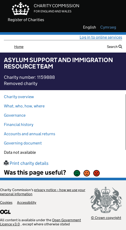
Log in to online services (101, 37)
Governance (15, 115)
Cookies (6, 202)
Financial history (18, 124)
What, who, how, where (24, 106)
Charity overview (19, 96)
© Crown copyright (106, 217)
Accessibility (26, 202)
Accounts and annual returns (29, 133)
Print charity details (26, 163)
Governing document (23, 143)
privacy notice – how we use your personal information (42, 192)
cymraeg (108, 27)
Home (18, 46)
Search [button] (114, 46)
